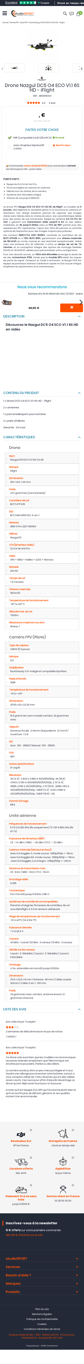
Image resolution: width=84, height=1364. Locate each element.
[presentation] (2, 68)
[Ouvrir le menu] (4, 13)
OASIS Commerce (49, 1346)
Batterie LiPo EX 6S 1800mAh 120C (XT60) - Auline (55, 293)
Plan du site (42, 1309)
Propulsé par (32, 1346)
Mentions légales (42, 1314)
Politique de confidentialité (42, 1319)
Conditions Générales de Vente (42, 1329)
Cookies (42, 1324)
